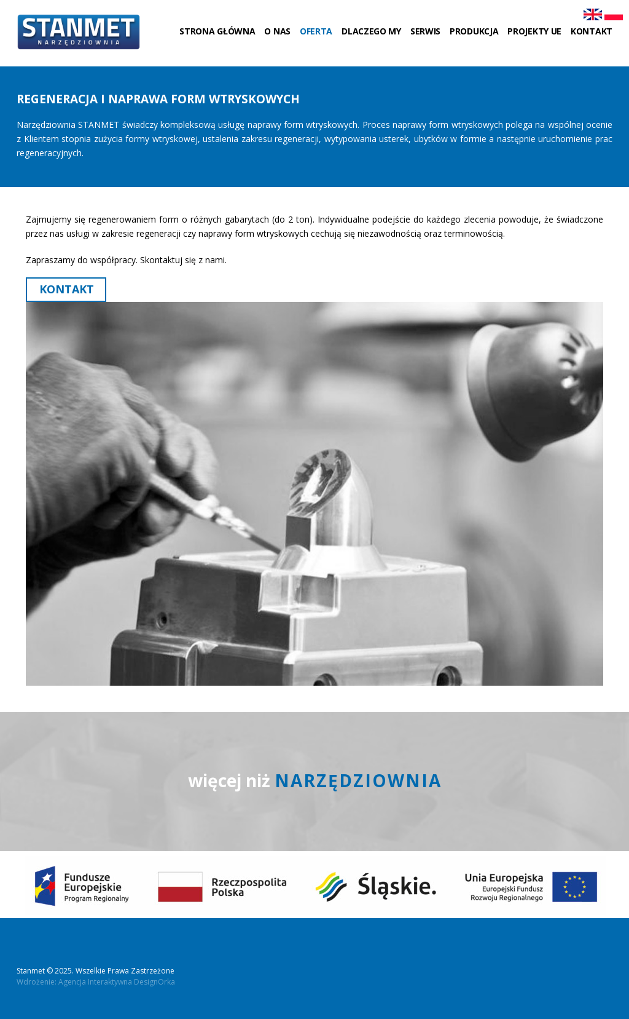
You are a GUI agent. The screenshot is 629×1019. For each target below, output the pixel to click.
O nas (277, 31)
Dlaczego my (371, 31)
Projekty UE (534, 31)
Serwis (425, 31)
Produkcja (474, 31)
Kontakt (591, 31)
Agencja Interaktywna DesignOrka (116, 982)
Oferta (316, 31)
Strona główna (217, 31)
